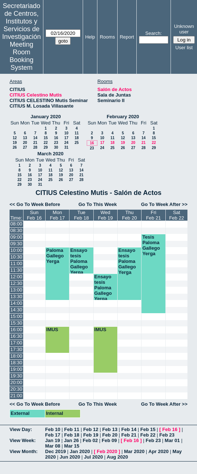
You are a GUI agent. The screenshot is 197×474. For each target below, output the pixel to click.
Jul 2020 (93, 457)
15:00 (16, 316)
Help (90, 37)
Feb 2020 (107, 451)
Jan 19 (52, 440)
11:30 (16, 270)
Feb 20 (109, 435)
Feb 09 (109, 440)
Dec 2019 (55, 451)
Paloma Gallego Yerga (55, 255)
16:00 (16, 329)
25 (77, 143)
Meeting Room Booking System (21, 56)
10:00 (16, 250)
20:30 (16, 389)
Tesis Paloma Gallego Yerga (151, 245)
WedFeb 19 (105, 215)
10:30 (16, 257)
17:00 (16, 342)
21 (35, 143)
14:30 (16, 309)
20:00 (16, 382)
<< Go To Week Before (35, 204)
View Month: (23, 451)
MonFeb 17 (57, 215)
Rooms (107, 37)
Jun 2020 (70, 457)
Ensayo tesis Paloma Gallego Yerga (79, 261)
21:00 (16, 395)
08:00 (16, 224)
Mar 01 (172, 440)
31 (66, 147)
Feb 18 (71, 435)
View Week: (23, 440)
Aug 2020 (117, 457)
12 (14, 138)
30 (56, 147)
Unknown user (184, 29)
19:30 (16, 376)
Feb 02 (90, 440)
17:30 (16, 349)
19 (14, 143)
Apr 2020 (158, 451)
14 (35, 138)
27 (25, 147)
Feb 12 (90, 429)
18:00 (16, 356)
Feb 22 (147, 435)
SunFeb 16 (34, 215)
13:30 (16, 296)
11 (77, 133)
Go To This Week (97, 204)
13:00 (16, 290)
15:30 (16, 323)
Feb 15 (147, 429)
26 (14, 147)
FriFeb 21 (153, 215)
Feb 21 (128, 435)
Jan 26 (71, 440)
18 (77, 138)
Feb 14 (128, 429)
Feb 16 (170, 429)
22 (46, 143)
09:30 (16, 243)
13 (25, 138)
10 (66, 133)
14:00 (16, 303)
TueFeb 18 (81, 215)
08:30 (16, 230)
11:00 (16, 263)
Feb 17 (52, 435)
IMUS (52, 329)
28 (35, 147)
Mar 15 (71, 446)
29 (46, 147)
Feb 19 (90, 435)
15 (46, 138)
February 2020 (123, 116)
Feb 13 (109, 429)
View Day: (21, 429)
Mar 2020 (134, 451)
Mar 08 (52, 446)
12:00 (16, 276)
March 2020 (50, 153)
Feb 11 (71, 429)
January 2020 (46, 116)
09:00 (16, 237)
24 (66, 143)
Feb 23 (167, 435)
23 (56, 143)
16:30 (16, 336)
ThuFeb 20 (129, 215)
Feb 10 (52, 429)
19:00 (16, 369)
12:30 (16, 283)
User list (184, 47)
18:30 (16, 362)
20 (25, 143)
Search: (153, 33)
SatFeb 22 (176, 215)
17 (66, 138)
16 (56, 138)
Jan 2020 (80, 451)
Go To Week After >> (164, 204)
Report (127, 37)
